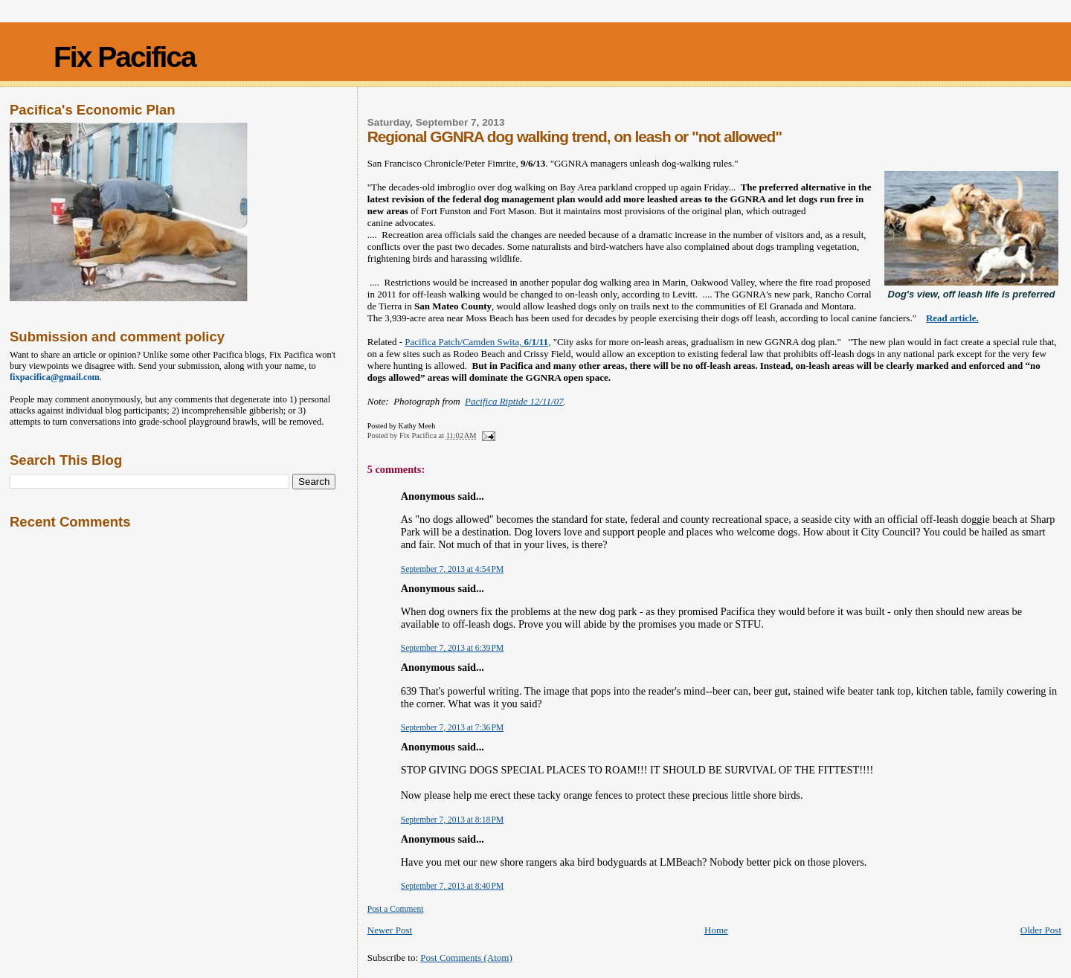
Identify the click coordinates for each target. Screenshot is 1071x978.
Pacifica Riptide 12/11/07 (514, 401)
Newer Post (389, 930)
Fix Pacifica (125, 57)
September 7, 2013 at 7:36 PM (452, 727)
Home (716, 930)
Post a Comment (395, 908)
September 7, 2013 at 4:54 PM (452, 568)
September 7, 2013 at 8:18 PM (452, 819)
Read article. (952, 318)
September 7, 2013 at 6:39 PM (452, 647)
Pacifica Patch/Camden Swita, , (477, 341)
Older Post (1040, 930)
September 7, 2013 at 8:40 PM (452, 885)
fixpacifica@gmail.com (55, 377)
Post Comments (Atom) (466, 957)
